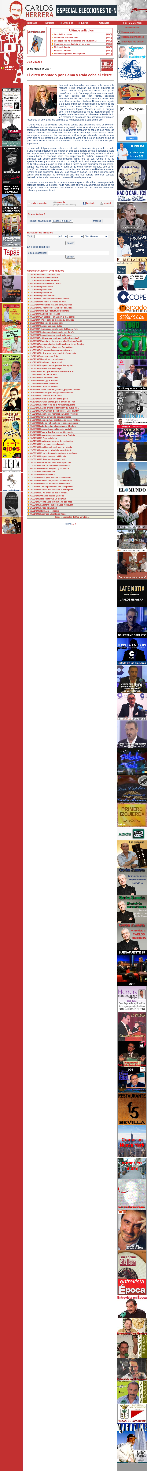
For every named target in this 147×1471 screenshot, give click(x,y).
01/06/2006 (35, 456)
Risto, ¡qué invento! (49, 381)
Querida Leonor (47, 296)
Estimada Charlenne (49, 280)
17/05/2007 (35, 326)
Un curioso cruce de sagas (52, 359)
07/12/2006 (35, 378)
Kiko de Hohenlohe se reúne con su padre (59, 423)
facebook (90, 203)
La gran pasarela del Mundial (53, 456)
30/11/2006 (35, 381)
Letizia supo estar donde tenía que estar (58, 353)
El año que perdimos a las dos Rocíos (57, 371)
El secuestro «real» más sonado (54, 299)
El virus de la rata (62, 47)
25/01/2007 (35, 365)
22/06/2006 (35, 447)
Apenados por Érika (49, 356)
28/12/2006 (35, 371)
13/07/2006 (35, 438)
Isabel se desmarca (49, 384)
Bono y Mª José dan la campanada (56, 478)
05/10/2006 (35, 402)
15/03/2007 (35, 344)
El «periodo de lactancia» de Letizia (56, 308)
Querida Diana (46, 287)
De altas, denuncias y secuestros (55, 484)
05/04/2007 (35, 338)
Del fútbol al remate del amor (53, 302)
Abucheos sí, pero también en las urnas (72, 44)
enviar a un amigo (39, 203)
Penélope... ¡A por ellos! (51, 362)
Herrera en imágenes (132, 37)
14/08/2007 (35, 293)
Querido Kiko (46, 293)
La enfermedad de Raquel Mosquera (56, 505)
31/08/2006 (35, 417)
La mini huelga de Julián (51, 326)
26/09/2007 (35, 274)
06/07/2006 (35, 441)
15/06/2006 (35, 450)
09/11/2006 (35, 390)
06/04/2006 (35, 481)
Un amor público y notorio (52, 496)
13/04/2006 (35, 478)
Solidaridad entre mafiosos (66, 38)
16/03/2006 (35, 493)
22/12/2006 (35, 374)
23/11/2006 (35, 384)
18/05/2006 (35, 462)
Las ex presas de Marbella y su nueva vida (59, 408)
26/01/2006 (35, 508)
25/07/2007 (35, 302)
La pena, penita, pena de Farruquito (56, 365)
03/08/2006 (35, 429)
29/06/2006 (35, 444)
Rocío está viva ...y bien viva (53, 499)
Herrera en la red (130, 32)
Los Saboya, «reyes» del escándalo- (56, 441)
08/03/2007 (35, 347)
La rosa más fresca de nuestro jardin (57, 490)
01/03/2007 (35, 350)
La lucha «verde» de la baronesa (55, 465)
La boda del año (47, 472)
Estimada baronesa (49, 277)
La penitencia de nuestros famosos (56, 335)
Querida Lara (46, 290)
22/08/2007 (35, 290)
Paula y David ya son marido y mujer (56, 432)
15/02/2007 (35, 356)
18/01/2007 (35, 368)
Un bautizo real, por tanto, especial (56, 305)
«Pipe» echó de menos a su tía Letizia (57, 320)
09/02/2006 (35, 505)
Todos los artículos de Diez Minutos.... (72, 517)
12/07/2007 (35, 305)
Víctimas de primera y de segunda (69, 54)
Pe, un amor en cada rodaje (52, 444)
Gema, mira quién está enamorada (55, 417)
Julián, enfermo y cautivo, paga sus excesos (60, 390)
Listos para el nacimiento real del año (57, 332)
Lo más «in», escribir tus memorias (56, 481)
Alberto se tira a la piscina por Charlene (58, 426)
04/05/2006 (35, 468)
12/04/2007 (35, 335)
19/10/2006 (35, 396)
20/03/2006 (35, 490)
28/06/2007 (35, 308)
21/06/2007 (35, 311)
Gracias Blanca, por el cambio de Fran (57, 402)
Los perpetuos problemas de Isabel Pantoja (60, 420)
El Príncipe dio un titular (51, 396)
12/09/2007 (35, 280)
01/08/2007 (35, 299)
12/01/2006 (35, 511)
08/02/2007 (35, 359)
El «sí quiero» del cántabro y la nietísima (58, 453)
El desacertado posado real (52, 459)
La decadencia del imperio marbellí (56, 429)
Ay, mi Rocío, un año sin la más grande (57, 317)
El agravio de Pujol (62, 50)
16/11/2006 (35, 387)
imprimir (107, 203)
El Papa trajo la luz (48, 438)
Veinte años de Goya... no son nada (56, 502)
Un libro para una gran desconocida (56, 393)
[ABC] (109, 34)
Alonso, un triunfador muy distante (56, 450)
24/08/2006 (35, 420)
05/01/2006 (35, 514)
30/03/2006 (35, 484)
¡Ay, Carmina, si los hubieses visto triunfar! (59, 411)
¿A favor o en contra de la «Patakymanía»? (59, 338)
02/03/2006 (35, 496)
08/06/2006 (35, 453)
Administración (132, 28)
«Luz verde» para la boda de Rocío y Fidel (59, 329)
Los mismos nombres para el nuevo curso (59, 414)
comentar (61, 202)
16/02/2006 (35, 499)
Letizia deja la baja (48, 508)
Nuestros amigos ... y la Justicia (54, 468)
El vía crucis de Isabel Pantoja (54, 493)
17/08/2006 (35, 423)
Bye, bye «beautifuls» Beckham (54, 311)
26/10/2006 (35, 393)
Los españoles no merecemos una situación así (75, 41)
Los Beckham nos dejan (51, 368)
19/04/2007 (35, 332)
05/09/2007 (35, 284)
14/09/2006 (35, 411)
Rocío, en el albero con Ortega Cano (56, 347)
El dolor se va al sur (49, 387)
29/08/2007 (35, 287)
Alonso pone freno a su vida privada (56, 487)
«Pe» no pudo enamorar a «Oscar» (56, 350)
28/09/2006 (35, 405)
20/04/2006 (35, 475)
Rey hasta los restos (49, 511)
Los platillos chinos (63, 34)
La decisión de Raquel (50, 314)
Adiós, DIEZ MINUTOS (50, 274)
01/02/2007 (35, 362)
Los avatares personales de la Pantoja (57, 435)
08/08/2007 (35, 296)
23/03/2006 (35, 487)
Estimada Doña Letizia (50, 284)
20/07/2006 (35, 435)
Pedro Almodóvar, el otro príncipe (55, 462)
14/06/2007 (35, 314)
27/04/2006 (35, 472)
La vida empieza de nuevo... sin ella (56, 447)
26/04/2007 (35, 329)
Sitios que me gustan (132, 41)
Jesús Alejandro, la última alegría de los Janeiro (62, 344)
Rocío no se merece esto (51, 323)
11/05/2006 (35, 465)
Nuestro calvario (47, 475)
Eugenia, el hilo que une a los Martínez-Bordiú (61, 341)
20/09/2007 (35, 277)
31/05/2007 (35, 320)
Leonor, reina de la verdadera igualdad (57, 405)
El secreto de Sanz (48, 374)
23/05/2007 (35, 323)
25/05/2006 (35, 459)
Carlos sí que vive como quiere (54, 399)
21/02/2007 (35, 353)
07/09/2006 (35, 414)
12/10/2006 (35, 399)
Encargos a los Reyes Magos (53, 514)
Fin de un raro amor (49, 378)
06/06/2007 (35, 317)
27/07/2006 (35, 432)
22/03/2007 (35, 341)
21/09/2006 (35, 408)
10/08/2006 (35, 426)
